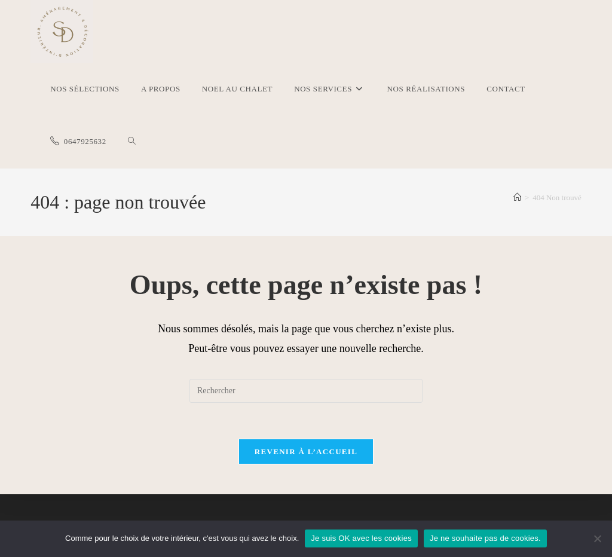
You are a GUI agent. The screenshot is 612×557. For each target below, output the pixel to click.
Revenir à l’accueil (306, 451)
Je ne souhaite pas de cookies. (485, 538)
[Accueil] (517, 197)
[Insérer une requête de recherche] (306, 391)
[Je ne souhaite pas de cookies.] (597, 538)
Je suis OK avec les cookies (361, 538)
